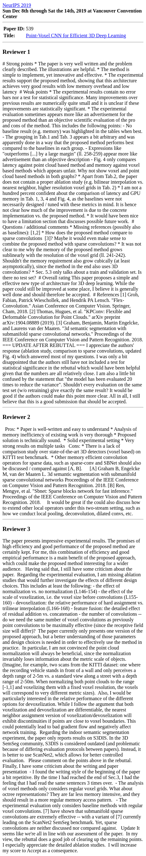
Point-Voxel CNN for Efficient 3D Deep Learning (76, 35)
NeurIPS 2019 (17, 5)
